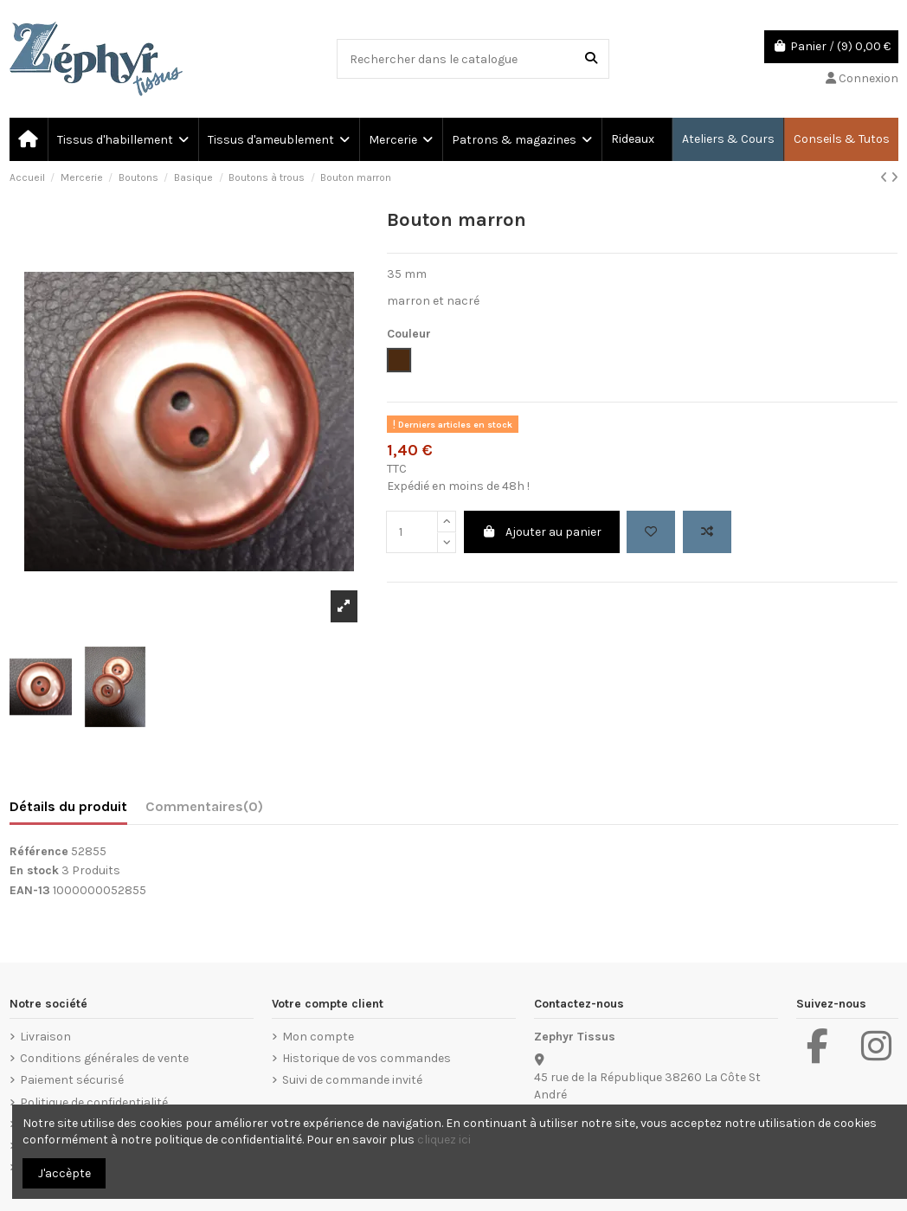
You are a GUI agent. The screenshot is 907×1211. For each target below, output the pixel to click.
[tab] (204, 810)
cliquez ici (444, 1139)
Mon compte (318, 1036)
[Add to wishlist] (651, 532)
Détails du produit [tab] (68, 806)
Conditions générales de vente (104, 1058)
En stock (34, 870)
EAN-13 (30, 890)
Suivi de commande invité (352, 1080)
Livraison (45, 1036)
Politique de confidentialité (94, 1102)
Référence (39, 851)
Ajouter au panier (542, 532)
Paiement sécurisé (72, 1080)
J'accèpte (64, 1173)
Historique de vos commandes (366, 1058)
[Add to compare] (707, 532)
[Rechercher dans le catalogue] (591, 58)
